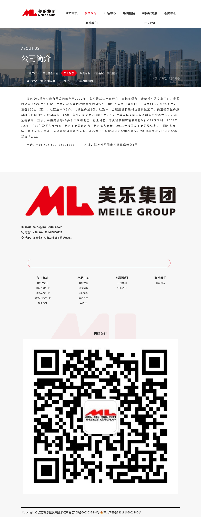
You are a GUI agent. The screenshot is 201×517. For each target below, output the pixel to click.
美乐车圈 (83, 283)
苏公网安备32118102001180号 (122, 512)
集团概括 (129, 13)
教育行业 (42, 302)
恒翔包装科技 (47, 81)
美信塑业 (112, 73)
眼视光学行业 (43, 288)
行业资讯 (122, 288)
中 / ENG (150, 23)
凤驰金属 (99, 73)
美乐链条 (83, 293)
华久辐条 (69, 73)
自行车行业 (43, 283)
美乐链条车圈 (50, 73)
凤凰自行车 (33, 73)
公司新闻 (122, 283)
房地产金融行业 (42, 298)
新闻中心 (170, 13)
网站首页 (71, 13)
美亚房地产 (65, 81)
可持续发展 (149, 13)
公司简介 (91, 13)
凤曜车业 (85, 73)
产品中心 (110, 13)
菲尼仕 (83, 302)
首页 (154, 78)
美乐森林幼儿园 (84, 81)
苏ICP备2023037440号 (86, 512)
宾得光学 (32, 81)
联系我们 (91, 23)
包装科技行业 (43, 293)
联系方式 (160, 283)
